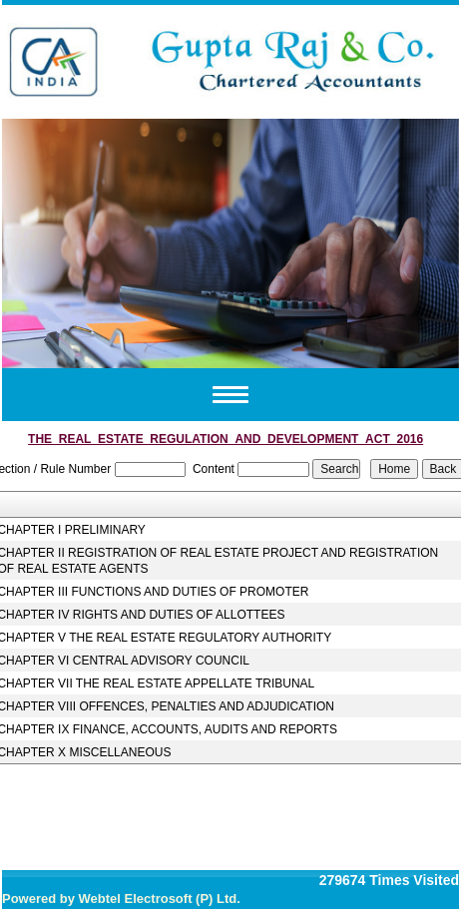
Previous (48, 240)
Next (412, 240)
